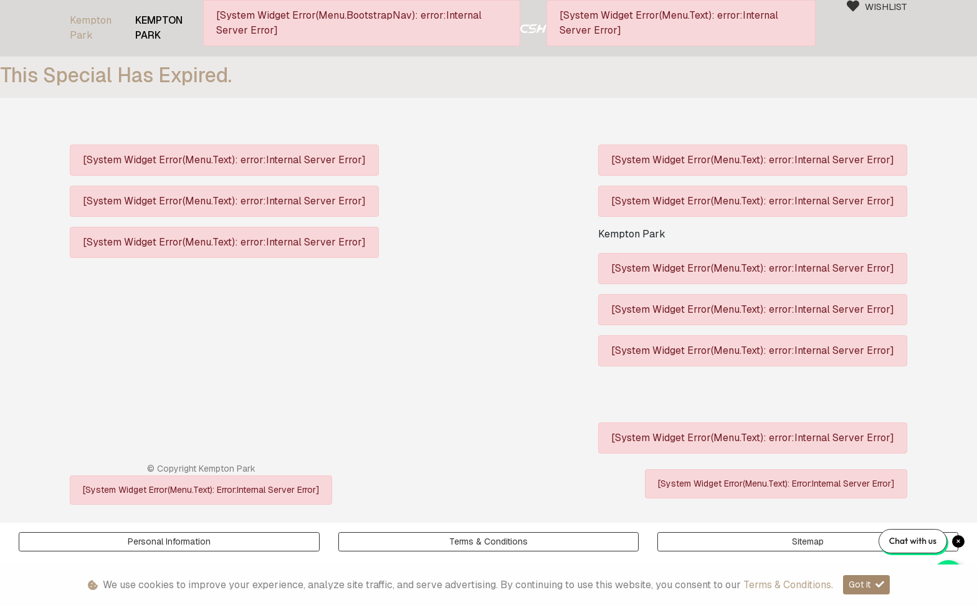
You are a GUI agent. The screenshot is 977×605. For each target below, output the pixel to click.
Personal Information (169, 541)
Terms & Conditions (488, 541)
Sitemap (808, 541)
